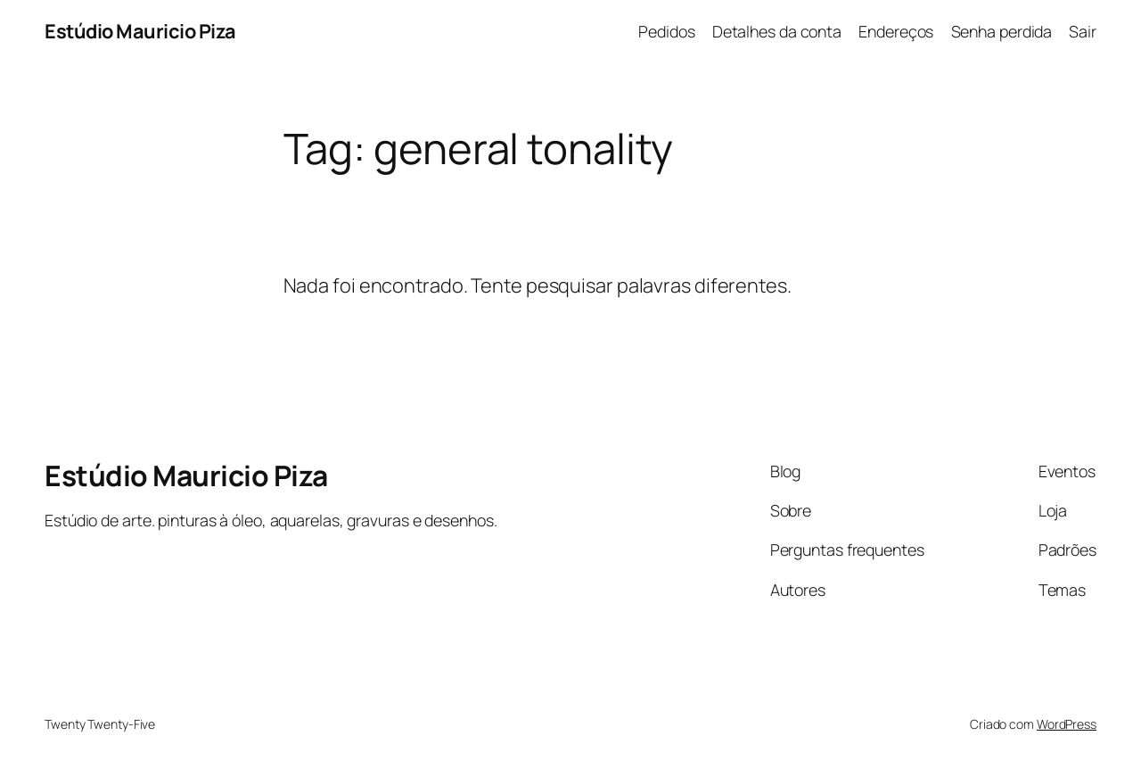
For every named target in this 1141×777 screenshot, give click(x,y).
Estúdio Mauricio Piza (140, 31)
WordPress (1066, 723)
